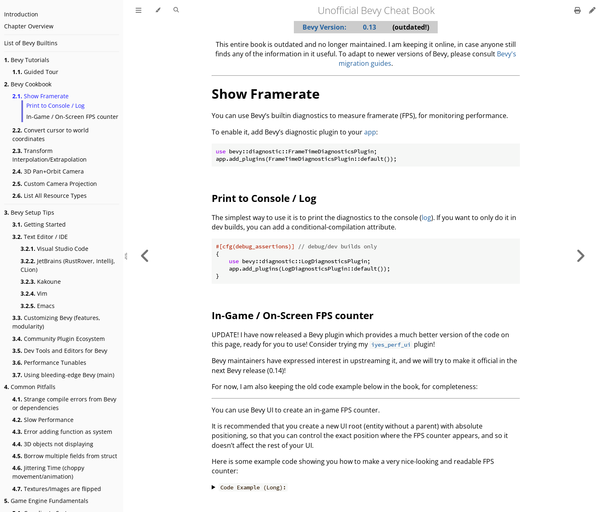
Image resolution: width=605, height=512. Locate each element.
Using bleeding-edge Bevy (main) (63, 375)
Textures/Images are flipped (56, 489)
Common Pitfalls (29, 387)
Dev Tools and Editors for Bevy (59, 350)
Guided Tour (35, 72)
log (426, 217)
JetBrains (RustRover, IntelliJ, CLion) (68, 265)
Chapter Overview (28, 26)
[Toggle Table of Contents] (138, 10)
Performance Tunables (49, 362)
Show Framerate (40, 96)
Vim (34, 293)
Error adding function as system (62, 432)
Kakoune (41, 281)
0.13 (369, 27)
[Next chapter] (580, 256)
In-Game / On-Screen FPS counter (72, 116)
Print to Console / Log (55, 105)
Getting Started (39, 224)
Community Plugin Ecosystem (58, 339)
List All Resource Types (49, 195)
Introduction (21, 14)
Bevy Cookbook (27, 84)
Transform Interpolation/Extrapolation (49, 155)
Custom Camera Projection (54, 184)
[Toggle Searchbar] (176, 10)
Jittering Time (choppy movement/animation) (48, 472)
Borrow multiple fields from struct (64, 456)
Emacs (38, 306)
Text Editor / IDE (40, 237)
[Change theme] (157, 10)
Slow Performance (43, 420)
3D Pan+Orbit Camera (48, 171)
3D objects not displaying (52, 444)
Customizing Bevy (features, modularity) (56, 322)
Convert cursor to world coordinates (50, 134)
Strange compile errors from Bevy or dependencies (64, 403)
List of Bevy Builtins (31, 43)
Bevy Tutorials (26, 60)
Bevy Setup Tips (29, 212)
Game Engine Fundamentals (46, 501)
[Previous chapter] (145, 256)
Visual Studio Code (54, 249)
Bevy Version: (324, 27)
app (370, 132)
